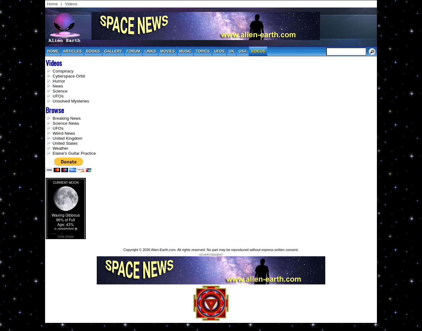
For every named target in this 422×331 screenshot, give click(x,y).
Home (52, 4)
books (93, 51)
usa (242, 51)
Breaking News (67, 118)
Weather (60, 148)
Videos (71, 4)
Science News (66, 123)
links (150, 51)
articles (72, 51)
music (185, 51)
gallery (113, 51)
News (58, 86)
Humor (59, 81)
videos (258, 51)
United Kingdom (67, 138)
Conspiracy (63, 71)
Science (60, 91)
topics (202, 51)
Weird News (64, 133)
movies (167, 51)
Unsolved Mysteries (71, 101)
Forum (133, 51)
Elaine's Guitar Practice (74, 153)
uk (231, 51)
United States (65, 143)
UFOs (219, 51)
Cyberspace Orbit (69, 76)
